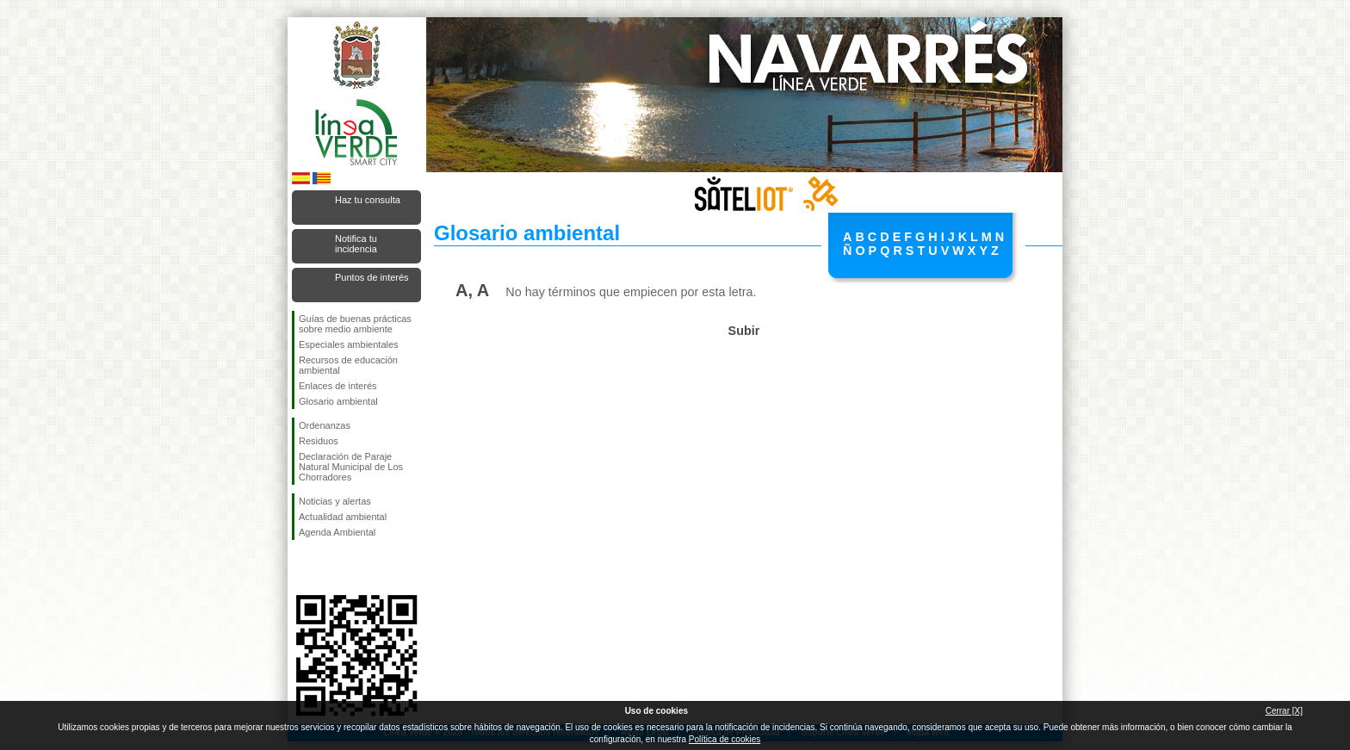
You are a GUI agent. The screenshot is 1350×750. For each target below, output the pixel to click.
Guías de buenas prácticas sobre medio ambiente (355, 323)
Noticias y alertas (335, 501)
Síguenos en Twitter (330, 567)
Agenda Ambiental (337, 532)
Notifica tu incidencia (356, 243)
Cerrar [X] (1284, 711)
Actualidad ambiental (343, 516)
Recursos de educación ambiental (348, 365)
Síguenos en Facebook (302, 567)
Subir (744, 331)
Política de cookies (724, 739)
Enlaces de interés (338, 386)
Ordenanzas (324, 425)
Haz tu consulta (367, 200)
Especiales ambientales (349, 344)
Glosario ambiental (338, 401)
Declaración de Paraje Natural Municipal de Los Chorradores (351, 466)
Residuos (318, 441)
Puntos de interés (372, 277)
